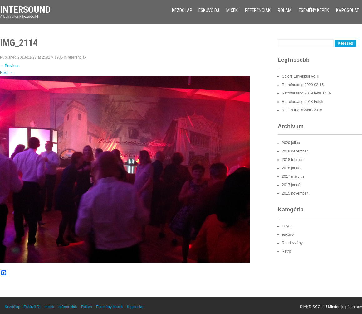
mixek (232, 10)
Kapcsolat (347, 10)
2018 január (291, 168)
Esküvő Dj (208, 10)
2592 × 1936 (52, 57)
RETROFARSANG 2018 (302, 110)
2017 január (291, 185)
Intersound (25, 9)
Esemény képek (314, 10)
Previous (9, 66)
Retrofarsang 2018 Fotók (302, 101)
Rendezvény (292, 243)
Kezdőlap (182, 10)
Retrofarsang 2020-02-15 (303, 85)
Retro (286, 251)
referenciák (258, 10)
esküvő (288, 234)
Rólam (284, 10)
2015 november (295, 193)
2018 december (295, 151)
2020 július (291, 143)
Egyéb (287, 226)
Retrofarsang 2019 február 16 (306, 93)
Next (6, 72)
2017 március (293, 176)
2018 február (292, 159)
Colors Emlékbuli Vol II (300, 76)
